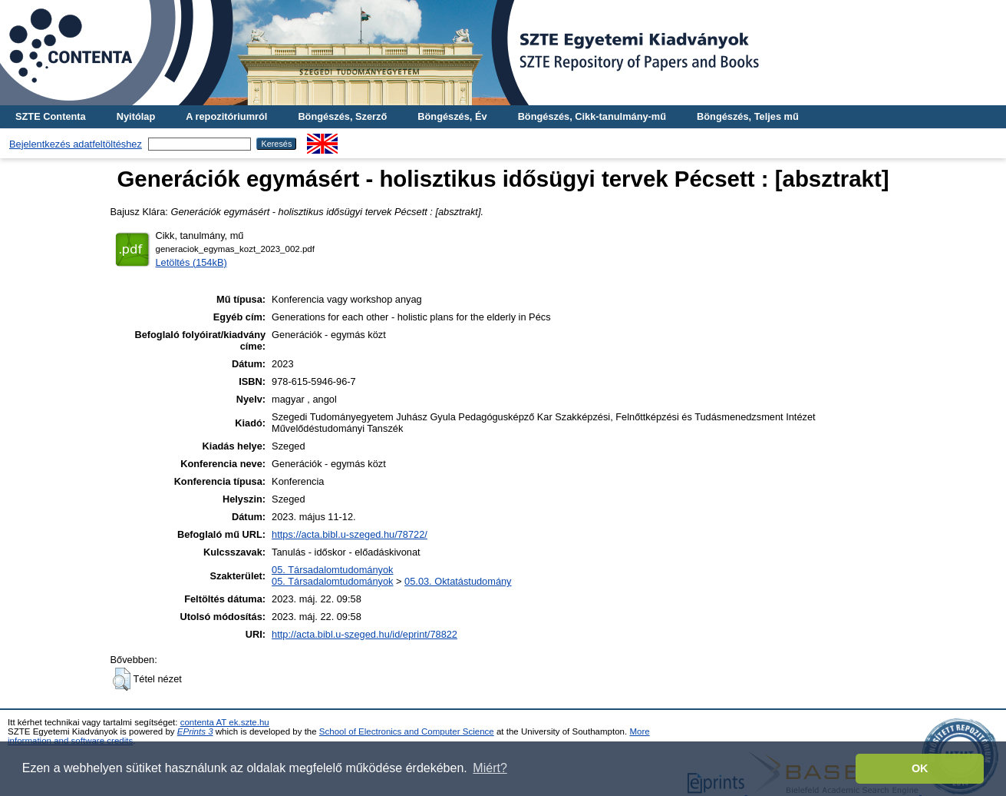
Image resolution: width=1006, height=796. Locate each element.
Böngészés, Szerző (342, 116)
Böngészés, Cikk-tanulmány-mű (592, 116)
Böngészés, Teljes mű (748, 116)
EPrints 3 (195, 731)
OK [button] (920, 768)
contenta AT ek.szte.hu (224, 722)
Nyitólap (136, 116)
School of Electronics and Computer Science (406, 731)
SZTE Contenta (50, 116)
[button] (121, 679)
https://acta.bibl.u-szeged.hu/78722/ (349, 534)
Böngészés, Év (452, 116)
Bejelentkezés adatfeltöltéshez (75, 144)
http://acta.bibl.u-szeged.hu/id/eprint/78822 (364, 634)
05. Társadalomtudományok (332, 569)
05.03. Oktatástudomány (457, 581)
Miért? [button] (489, 767)
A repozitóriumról (226, 116)
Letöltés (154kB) (191, 262)
